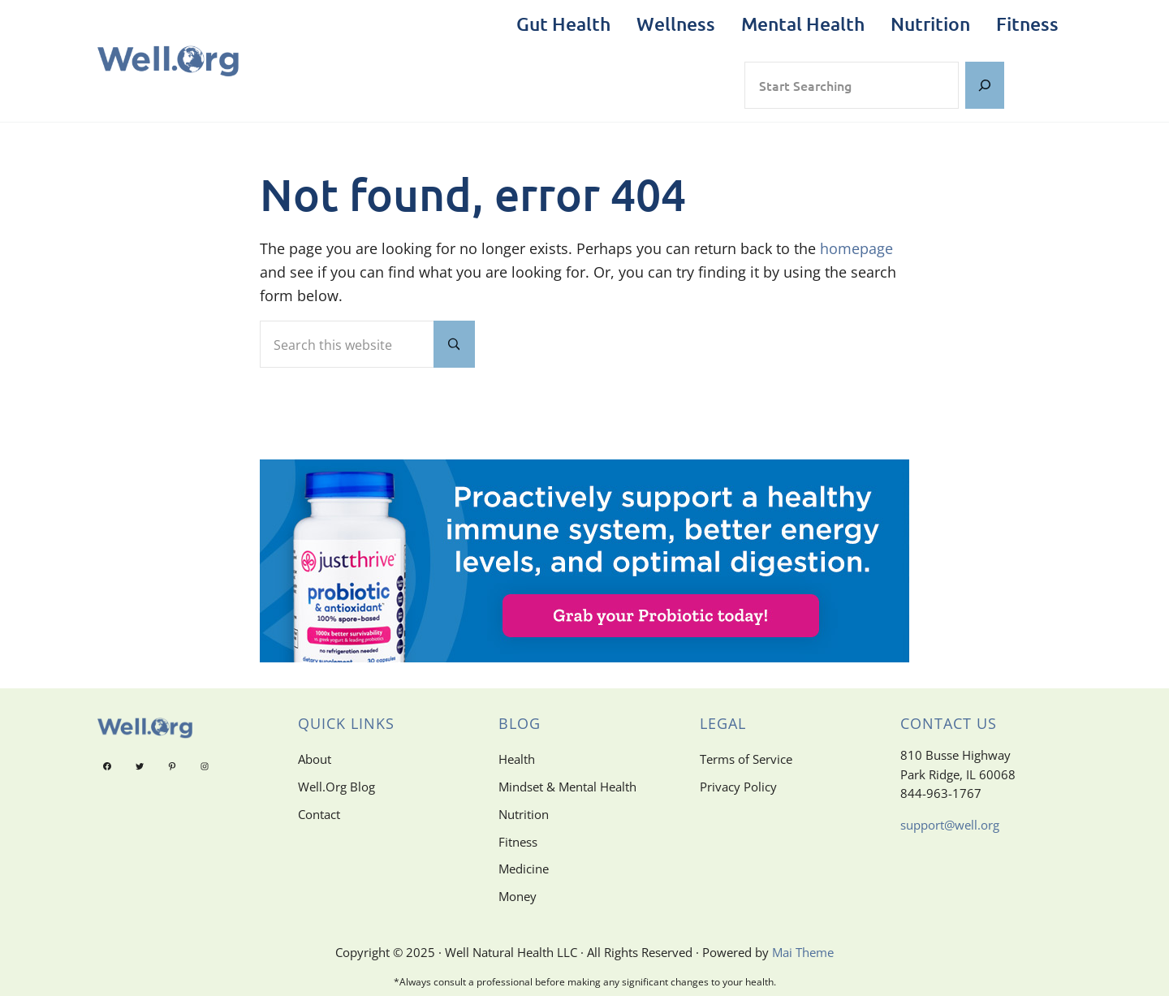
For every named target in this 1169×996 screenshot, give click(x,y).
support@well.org (949, 825)
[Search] (984, 86)
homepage (856, 248)
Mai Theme (803, 952)
